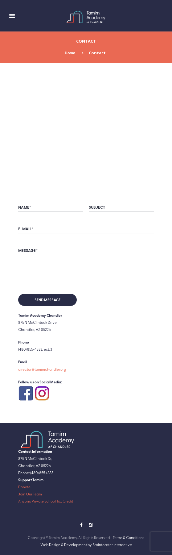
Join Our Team (30, 493)
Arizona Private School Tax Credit (46, 501)
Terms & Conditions (129, 537)
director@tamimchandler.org (42, 369)
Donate (24, 486)
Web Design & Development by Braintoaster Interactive (86, 544)
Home (69, 53)
